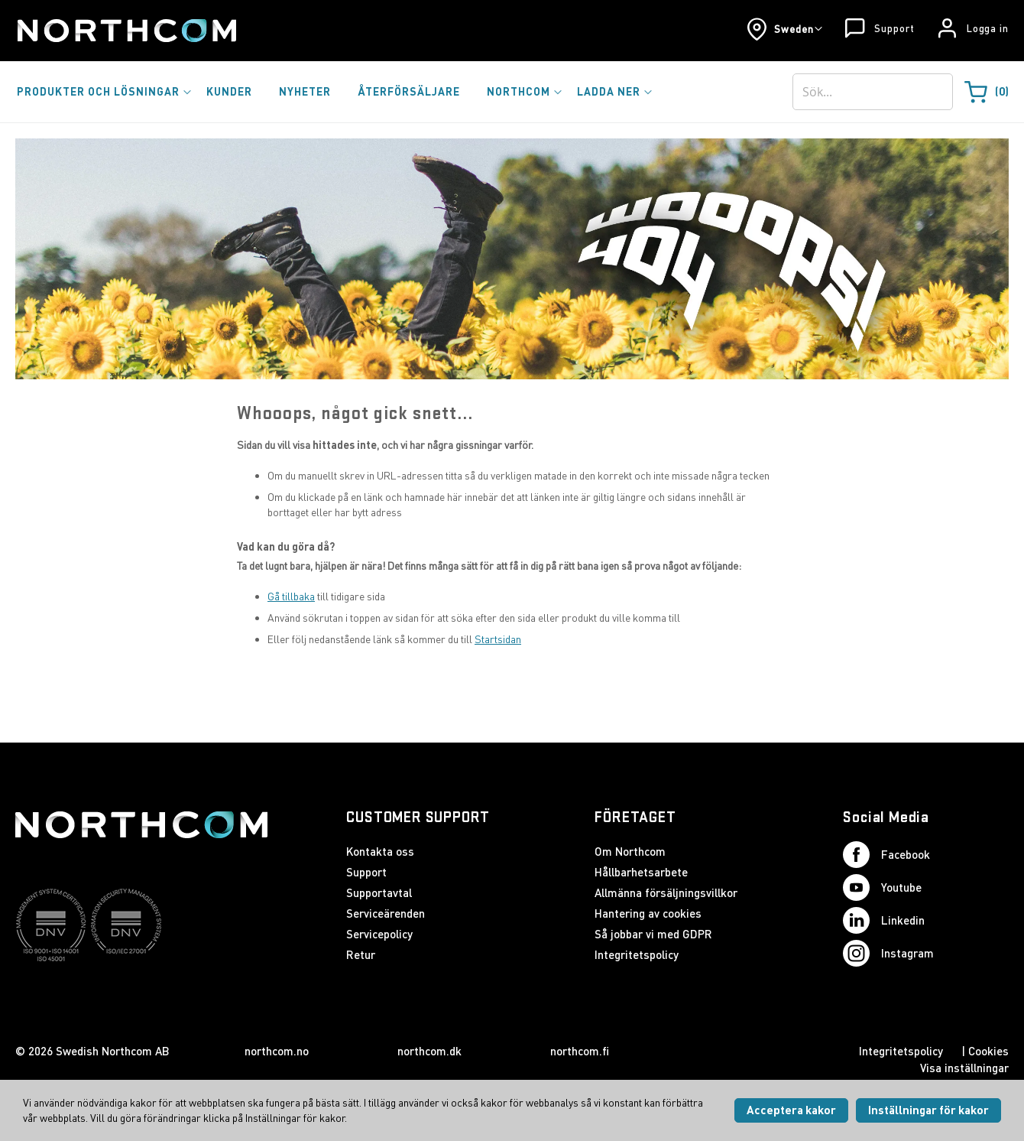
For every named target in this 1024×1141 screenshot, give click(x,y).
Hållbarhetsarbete (641, 872)
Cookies (988, 1051)
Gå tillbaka (291, 596)
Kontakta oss (380, 851)
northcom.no (277, 1051)
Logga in (988, 28)
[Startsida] (125, 30)
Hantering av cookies (648, 913)
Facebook (886, 854)
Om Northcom (630, 851)
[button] (784, 29)
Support (894, 28)
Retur (360, 954)
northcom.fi (579, 1051)
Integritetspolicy (637, 954)
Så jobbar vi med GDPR (653, 934)
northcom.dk (429, 1051)
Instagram (888, 953)
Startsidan (498, 638)
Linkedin (884, 920)
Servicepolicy (379, 934)
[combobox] (872, 91)
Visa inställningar (964, 1067)
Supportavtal (379, 892)
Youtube (882, 887)
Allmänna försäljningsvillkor (666, 892)
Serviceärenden (385, 913)
